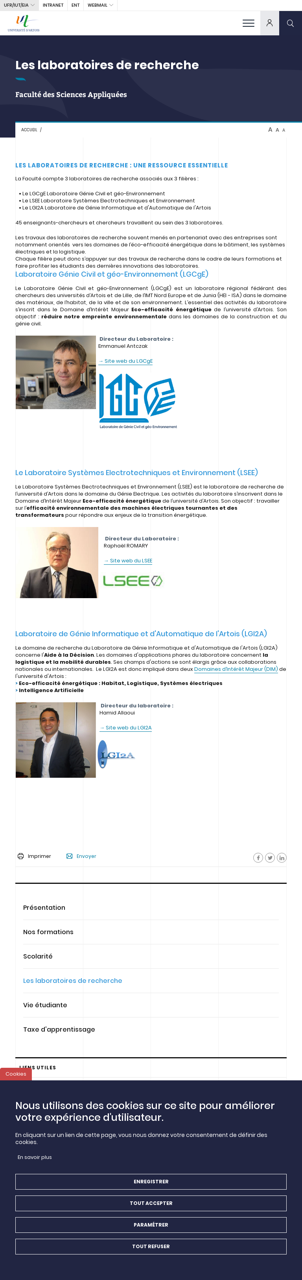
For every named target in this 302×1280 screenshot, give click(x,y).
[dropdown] (269, 23)
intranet (53, 5)
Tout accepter (151, 1209)
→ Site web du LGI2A (125, 727)
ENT (75, 5)
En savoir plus (35, 1163)
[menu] (248, 23)
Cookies (16, 1080)
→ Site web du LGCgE (125, 361)
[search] (290, 23)
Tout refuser (151, 1252)
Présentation (44, 907)
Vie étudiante (45, 1005)
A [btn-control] (270, 129)
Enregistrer (151, 1187)
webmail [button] (97, 5)
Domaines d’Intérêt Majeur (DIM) (236, 669)
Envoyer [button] (81, 856)
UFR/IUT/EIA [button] (16, 5)
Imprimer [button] (34, 856)
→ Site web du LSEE (128, 560)
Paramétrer (151, 1230)
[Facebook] (258, 858)
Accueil (29, 130)
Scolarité (38, 956)
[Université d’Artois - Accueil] (23, 23)
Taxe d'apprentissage (59, 1029)
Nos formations (48, 932)
